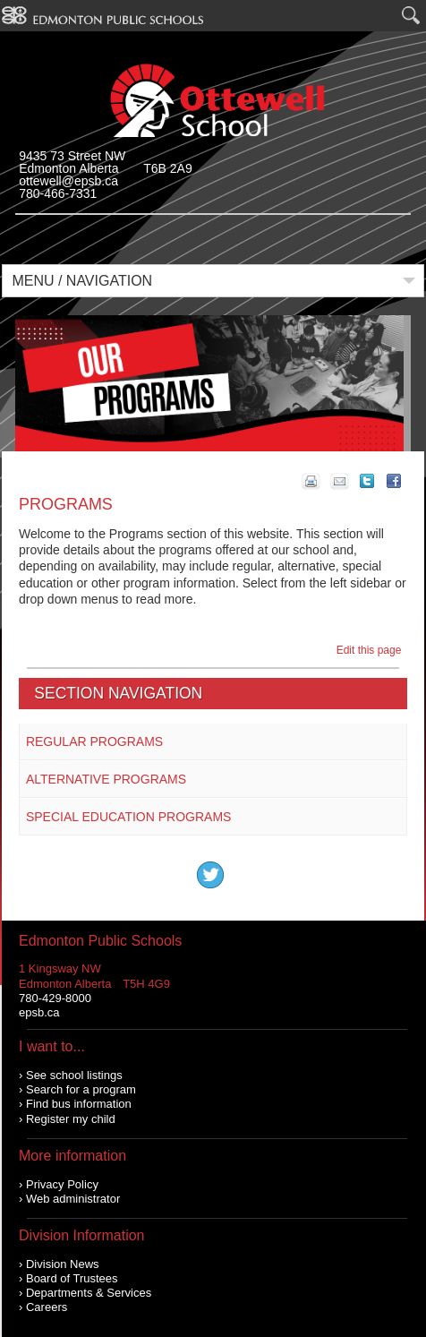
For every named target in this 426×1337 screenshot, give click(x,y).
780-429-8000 (55, 998)
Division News (62, 1264)
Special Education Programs (128, 817)
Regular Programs (94, 741)
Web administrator (73, 1198)
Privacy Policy (62, 1184)
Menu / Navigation (82, 280)
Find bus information (79, 1103)
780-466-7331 (58, 193)
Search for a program (81, 1089)
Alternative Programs (106, 779)
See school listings (74, 1075)
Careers (46, 1307)
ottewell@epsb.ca (68, 181)
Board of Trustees (72, 1278)
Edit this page (372, 650)
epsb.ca (39, 1012)
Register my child (70, 1119)
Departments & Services (88, 1292)
